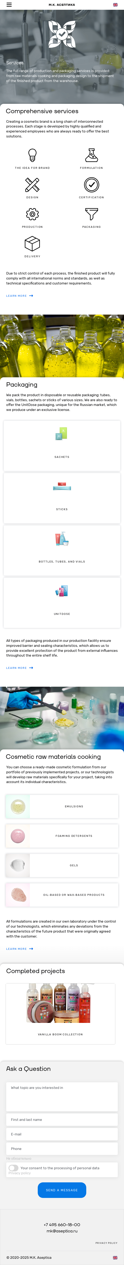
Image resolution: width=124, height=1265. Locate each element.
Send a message (62, 1190)
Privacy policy (20, 1173)
